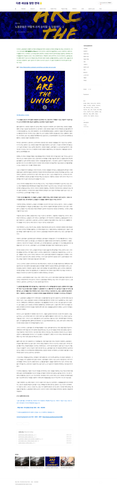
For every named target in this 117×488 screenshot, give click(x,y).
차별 (90, 113)
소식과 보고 (86, 75)
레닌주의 (85, 109)
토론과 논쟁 (91, 9)
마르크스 (97, 116)
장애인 (88, 103)
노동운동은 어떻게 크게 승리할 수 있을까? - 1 (29, 439)
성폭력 (92, 113)
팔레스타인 (85, 113)
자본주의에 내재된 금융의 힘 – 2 (26, 435)
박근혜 (94, 109)
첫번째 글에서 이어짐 (23, 115)
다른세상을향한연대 (87, 45)
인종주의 (92, 116)
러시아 (84, 111)
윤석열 (84, 103)
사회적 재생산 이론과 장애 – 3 (26, 443)
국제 (82, 9)
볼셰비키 (97, 111)
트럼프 (96, 113)
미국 (89, 116)
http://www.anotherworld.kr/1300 (53, 417)
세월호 (84, 77)
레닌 (89, 109)
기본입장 (23, 9)
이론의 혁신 (53, 9)
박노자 (92, 111)
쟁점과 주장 (43, 9)
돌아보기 (85, 72)
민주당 (92, 107)
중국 (91, 109)
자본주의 (89, 111)
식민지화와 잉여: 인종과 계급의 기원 (27, 441)
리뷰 (100, 9)
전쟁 (84, 107)
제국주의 (98, 103)
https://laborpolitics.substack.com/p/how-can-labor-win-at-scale (38, 67)
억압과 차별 (64, 9)
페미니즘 (88, 107)
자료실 (84, 80)
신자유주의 (96, 107)
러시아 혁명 (99, 109)
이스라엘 (89, 105)
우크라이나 (98, 105)
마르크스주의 (93, 103)
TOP (100, 482)
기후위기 (74, 9)
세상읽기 (32, 9)
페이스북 (84, 132)
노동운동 (93, 105)
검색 (97, 3)
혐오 (100, 111)
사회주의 (85, 116)
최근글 (84, 89)
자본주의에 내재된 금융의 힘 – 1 (26, 437)
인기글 (89, 89)
